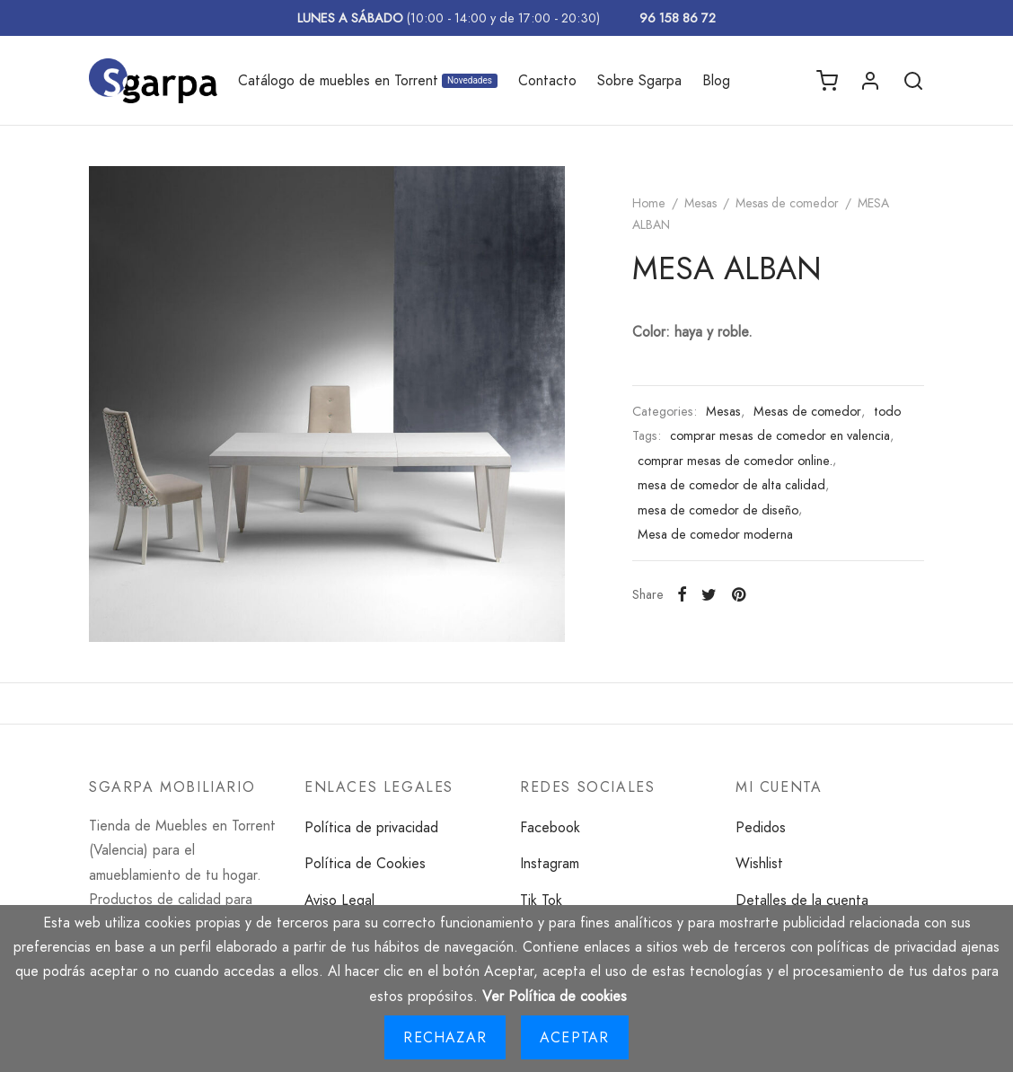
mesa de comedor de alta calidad (731, 485)
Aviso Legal (339, 900)
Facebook (550, 827)
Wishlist (759, 863)
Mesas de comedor (787, 203)
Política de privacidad (371, 827)
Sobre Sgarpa (639, 80)
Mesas (700, 203)
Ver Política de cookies (554, 996)
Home (648, 203)
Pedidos (761, 827)
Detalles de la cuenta (802, 900)
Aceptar (574, 1037)
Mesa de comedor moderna (715, 534)
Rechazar (445, 1037)
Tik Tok (541, 900)
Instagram (549, 863)
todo (887, 411)
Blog (716, 80)
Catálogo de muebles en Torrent (368, 80)
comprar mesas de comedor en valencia (780, 435)
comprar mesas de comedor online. (735, 461)
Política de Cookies (365, 863)
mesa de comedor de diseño (718, 510)
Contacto (547, 80)
